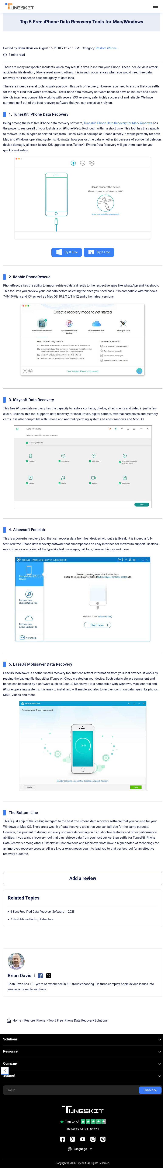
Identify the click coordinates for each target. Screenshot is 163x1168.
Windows (145, 123)
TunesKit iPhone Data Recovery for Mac (111, 123)
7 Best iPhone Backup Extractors (31, 919)
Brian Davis (25, 48)
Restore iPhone (106, 48)
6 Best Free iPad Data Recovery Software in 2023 (42, 911)
